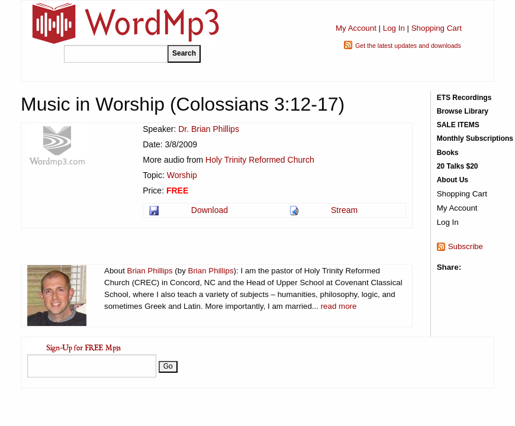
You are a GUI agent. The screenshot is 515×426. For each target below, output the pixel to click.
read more (339, 306)
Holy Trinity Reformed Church (259, 159)
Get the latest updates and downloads (408, 45)
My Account (356, 28)
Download (209, 210)
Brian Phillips (150, 270)
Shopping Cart (436, 28)
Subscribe (465, 246)
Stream (344, 210)
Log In (394, 28)
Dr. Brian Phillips (208, 129)
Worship (182, 175)
